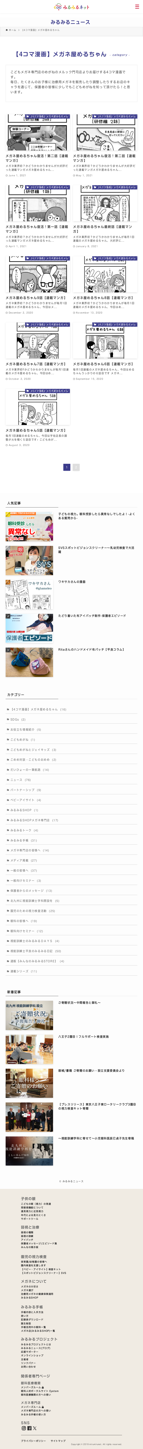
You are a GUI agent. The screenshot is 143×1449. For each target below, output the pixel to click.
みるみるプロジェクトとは (36, 1344)
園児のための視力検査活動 (32, 911)
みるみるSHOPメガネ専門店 (34, 820)
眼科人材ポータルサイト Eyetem (40, 1391)
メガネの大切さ (29, 1287)
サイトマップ (58, 1441)
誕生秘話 (26, 1323)
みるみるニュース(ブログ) (35, 1348)
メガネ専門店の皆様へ (29, 850)
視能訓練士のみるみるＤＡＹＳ (35, 941)
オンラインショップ (32, 1355)
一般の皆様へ (23, 870)
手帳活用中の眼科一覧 (33, 1327)
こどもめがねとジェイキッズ (33, 749)
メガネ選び (27, 1290)
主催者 (25, 1359)
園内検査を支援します (33, 1265)
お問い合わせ (28, 1367)
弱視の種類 (27, 1232)
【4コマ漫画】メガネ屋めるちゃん (38, 709)
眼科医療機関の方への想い (36, 1395)
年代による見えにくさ (33, 1215)
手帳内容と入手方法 (32, 1312)
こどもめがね (22, 739)
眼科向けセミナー (26, 931)
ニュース (20, 779)
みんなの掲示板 (29, 1247)
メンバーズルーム (32, 1387)
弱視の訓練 (27, 1236)
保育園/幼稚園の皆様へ (34, 1262)
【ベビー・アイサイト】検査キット (41, 1269)
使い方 (25, 1316)
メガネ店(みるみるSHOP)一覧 (38, 1331)
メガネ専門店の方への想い (36, 1411)
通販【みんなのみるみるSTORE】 (37, 961)
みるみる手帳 (23, 840)
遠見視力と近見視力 (32, 1211)
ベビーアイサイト (25, 800)
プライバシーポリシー (33, 1441)
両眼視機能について (32, 1208)
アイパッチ (27, 1240)
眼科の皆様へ (23, 921)
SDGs (18, 719)
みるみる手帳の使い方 (33, 1414)
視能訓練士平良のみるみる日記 (35, 951)
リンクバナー (28, 1363)
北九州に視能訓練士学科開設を (35, 900)
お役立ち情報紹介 (25, 729)
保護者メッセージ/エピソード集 (39, 1243)
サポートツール (29, 1219)
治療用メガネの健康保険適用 (37, 1294)
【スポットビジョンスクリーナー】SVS (43, 1273)
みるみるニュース (71, 22)
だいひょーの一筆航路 (29, 769)
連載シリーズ (23, 971)
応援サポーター (29, 1352)
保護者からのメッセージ (31, 890)
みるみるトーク (24, 830)
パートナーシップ (25, 790)
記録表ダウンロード (32, 1320)
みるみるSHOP (24, 810)
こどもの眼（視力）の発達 (36, 1204)
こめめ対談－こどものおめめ (33, 759)
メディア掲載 (23, 860)
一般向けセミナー (25, 880)
